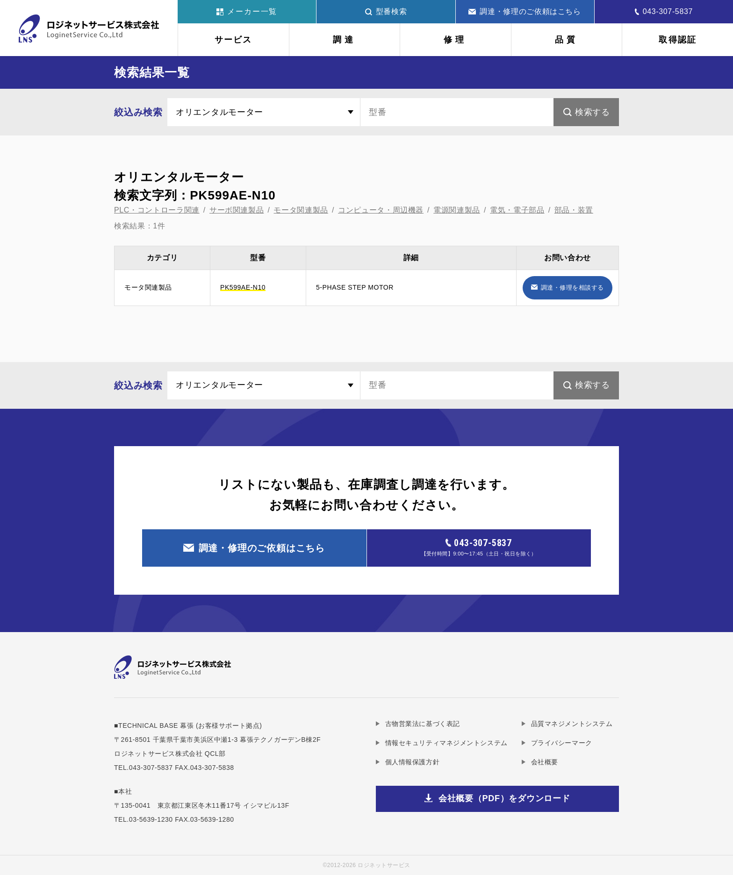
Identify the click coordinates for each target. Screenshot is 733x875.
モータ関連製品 (300, 210)
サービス (233, 39)
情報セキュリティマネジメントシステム (446, 743)
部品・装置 (573, 210)
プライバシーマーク (561, 743)
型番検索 (386, 11)
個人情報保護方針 (412, 762)
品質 (566, 39)
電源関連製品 (456, 210)
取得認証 (678, 39)
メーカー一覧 (247, 11)
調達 (344, 39)
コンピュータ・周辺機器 (381, 210)
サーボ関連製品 (236, 210)
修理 (455, 39)
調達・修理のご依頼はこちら (524, 11)
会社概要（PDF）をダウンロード (504, 798)
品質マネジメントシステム (572, 723)
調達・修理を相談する (572, 287)
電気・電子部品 (517, 210)
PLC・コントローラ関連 (157, 210)
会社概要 (544, 762)
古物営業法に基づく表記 (422, 723)
